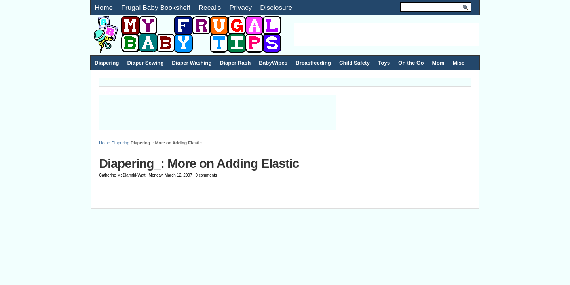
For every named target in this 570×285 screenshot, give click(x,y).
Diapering (107, 63)
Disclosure (276, 7)
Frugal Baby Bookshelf (155, 7)
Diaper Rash (235, 63)
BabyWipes (273, 63)
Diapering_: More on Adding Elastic (199, 163)
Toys (384, 63)
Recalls (210, 7)
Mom (438, 63)
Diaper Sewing (145, 63)
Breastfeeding (313, 63)
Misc (459, 63)
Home (104, 7)
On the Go (411, 63)
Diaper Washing (191, 63)
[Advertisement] (386, 34)
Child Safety (354, 63)
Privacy (240, 7)
